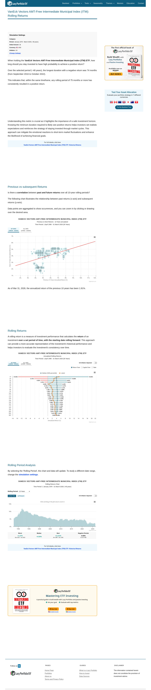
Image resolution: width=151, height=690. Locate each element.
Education (131, 3)
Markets (120, 3)
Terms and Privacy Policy (54, 679)
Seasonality (98, 3)
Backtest (65, 3)
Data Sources (84, 676)
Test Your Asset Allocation (123, 92)
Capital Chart (86, 367)
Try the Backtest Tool (124, 107)
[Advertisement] (52, 25)
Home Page (49, 670)
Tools (88, 3)
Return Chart (76, 367)
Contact (141, 3)
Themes (110, 3)
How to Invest (84, 673)
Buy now (53, 609)
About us (48, 676)
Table (94, 367)
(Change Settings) (15, 53)
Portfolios (77, 3)
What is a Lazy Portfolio (88, 670)
